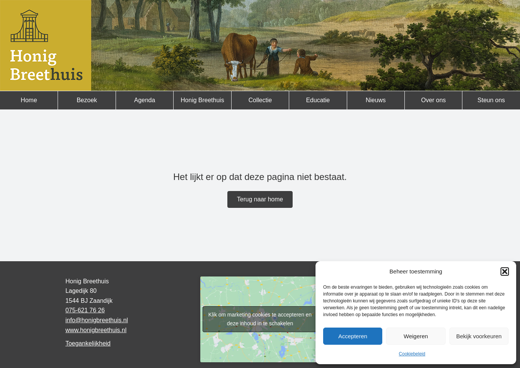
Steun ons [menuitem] (491, 100)
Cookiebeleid (412, 354)
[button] (505, 271)
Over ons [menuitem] (433, 100)
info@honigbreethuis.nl (96, 320)
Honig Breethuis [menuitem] (202, 100)
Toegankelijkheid (87, 343)
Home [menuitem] (29, 100)
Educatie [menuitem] (318, 100)
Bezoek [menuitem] (87, 100)
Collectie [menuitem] (260, 100)
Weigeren (416, 336)
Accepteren (352, 336)
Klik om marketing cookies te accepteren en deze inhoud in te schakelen (260, 319)
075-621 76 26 (85, 310)
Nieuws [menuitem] (376, 100)
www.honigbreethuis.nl (95, 330)
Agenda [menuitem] (144, 100)
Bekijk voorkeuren (479, 336)
